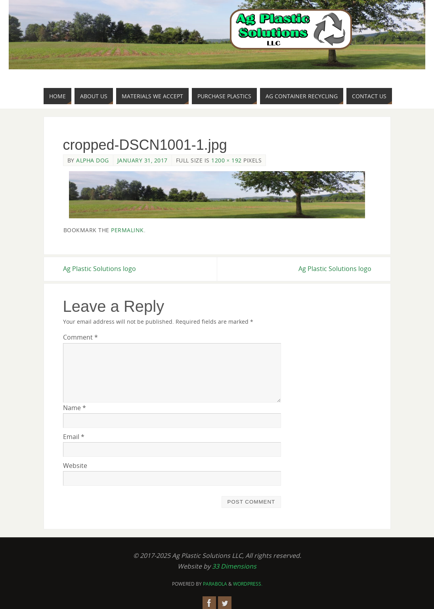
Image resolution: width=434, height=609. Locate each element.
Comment (80, 337)
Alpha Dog (92, 160)
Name (74, 407)
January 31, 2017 (142, 160)
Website (75, 465)
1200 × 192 (226, 160)
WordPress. (247, 583)
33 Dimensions (234, 566)
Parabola (215, 583)
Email (73, 436)
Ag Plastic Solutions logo (99, 268)
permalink (127, 230)
